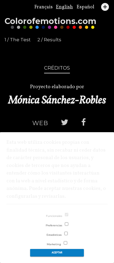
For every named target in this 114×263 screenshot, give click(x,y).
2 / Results (49, 39)
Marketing (54, 244)
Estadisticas (54, 235)
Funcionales (54, 216)
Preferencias (54, 225)
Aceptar (57, 252)
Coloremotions (50, 21)
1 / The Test (18, 39)
